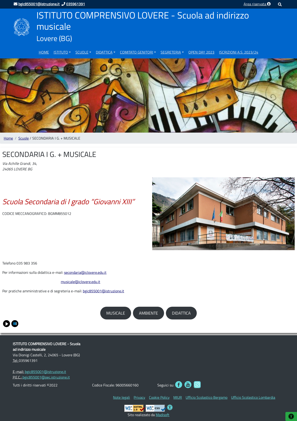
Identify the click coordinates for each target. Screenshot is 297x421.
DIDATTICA (181, 313)
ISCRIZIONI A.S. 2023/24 (238, 52)
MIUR (177, 397)
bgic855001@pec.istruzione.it (46, 377)
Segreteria (171, 52)
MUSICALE (115, 313)
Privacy (139, 397)
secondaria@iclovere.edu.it (85, 272)
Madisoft (162, 415)
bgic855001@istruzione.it (103, 291)
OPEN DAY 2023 (201, 52)
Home (44, 52)
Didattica (104, 52)
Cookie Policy (159, 397)
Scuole (81, 52)
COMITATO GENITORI (136, 52)
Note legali (121, 397)
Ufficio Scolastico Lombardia (253, 397)
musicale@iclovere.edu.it (80, 281)
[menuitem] (43, 51)
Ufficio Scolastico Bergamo (206, 397)
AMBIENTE (148, 313)
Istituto (61, 52)
